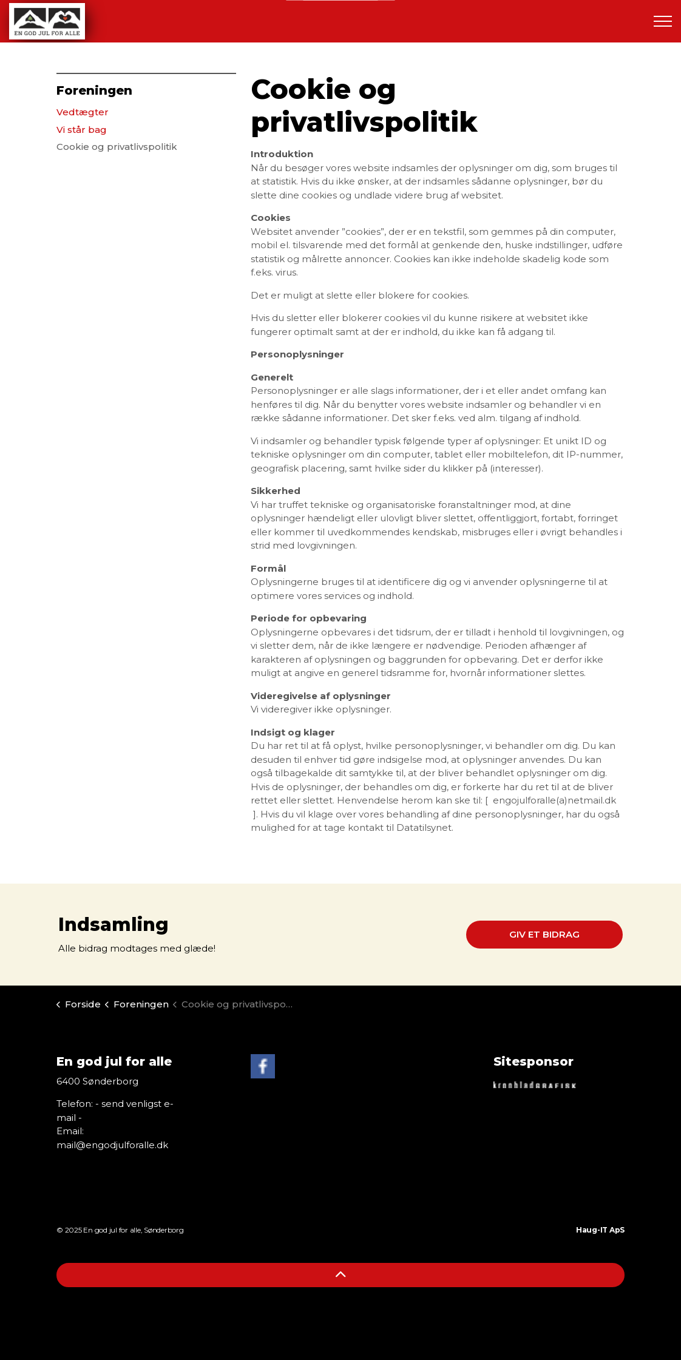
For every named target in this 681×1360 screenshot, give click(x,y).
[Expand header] (663, 21)
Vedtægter (82, 112)
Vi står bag (81, 129)
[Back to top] (340, 1275)
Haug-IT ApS (600, 1229)
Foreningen (94, 90)
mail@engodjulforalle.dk (112, 1145)
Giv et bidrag (544, 935)
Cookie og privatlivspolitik (116, 146)
